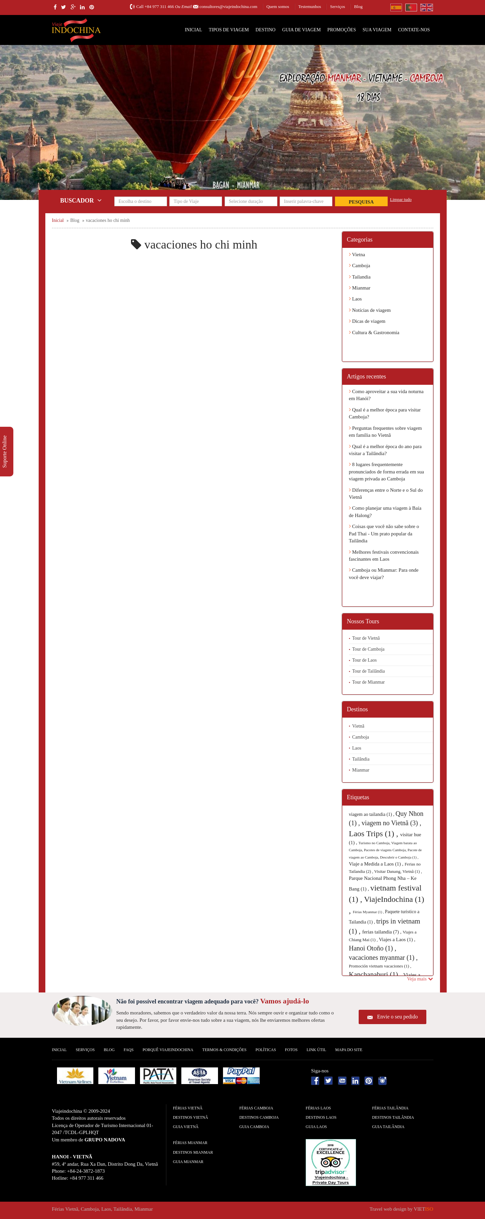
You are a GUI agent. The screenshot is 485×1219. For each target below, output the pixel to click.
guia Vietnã (186, 1126)
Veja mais (420, 978)
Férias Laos (318, 1108)
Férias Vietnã (188, 1108)
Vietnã (358, 726)
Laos (355, 299)
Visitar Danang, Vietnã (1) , (398, 871)
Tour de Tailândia (368, 671)
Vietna (357, 254)
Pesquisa (361, 202)
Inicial (193, 29)
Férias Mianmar (190, 1142)
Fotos (291, 1049)
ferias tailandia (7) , (382, 931)
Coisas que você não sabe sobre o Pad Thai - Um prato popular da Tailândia (384, 533)
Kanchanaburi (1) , (376, 974)
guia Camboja (254, 1126)
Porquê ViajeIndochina (168, 1049)
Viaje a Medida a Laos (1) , (377, 864)
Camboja (359, 265)
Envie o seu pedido (397, 1016)
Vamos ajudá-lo (284, 1001)
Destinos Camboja (259, 1117)
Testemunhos (309, 6)
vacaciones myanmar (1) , (383, 957)
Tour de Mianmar (368, 682)
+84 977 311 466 (159, 6)
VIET (423, 1209)
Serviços (337, 6)
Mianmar (360, 288)
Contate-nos (414, 29)
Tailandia (360, 277)
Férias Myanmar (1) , (369, 912)
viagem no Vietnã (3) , (391, 823)
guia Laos (316, 1126)
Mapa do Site (349, 1049)
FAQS (129, 1049)
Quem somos (277, 6)
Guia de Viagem (301, 29)
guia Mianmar (188, 1161)
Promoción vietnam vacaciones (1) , (380, 965)
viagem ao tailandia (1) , (372, 814)
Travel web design (388, 1209)
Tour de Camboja (368, 649)
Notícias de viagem (370, 310)
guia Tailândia (388, 1126)
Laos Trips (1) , (374, 833)
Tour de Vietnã (366, 638)
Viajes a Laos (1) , (397, 939)
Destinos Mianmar (193, 1152)
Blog (358, 6)
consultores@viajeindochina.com (228, 6)
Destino (266, 29)
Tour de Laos (364, 660)
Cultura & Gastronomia (374, 332)
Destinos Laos (321, 1117)
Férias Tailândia (390, 1108)
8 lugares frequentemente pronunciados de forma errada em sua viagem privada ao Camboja (386, 471)
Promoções (341, 29)
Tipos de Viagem (229, 29)
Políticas (265, 1049)
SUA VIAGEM (377, 29)
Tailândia (361, 759)
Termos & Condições (224, 1049)
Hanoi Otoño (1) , (372, 948)
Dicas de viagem (367, 321)
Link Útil (316, 1049)
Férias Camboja (256, 1108)
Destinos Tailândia (393, 1117)
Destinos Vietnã (190, 1117)
